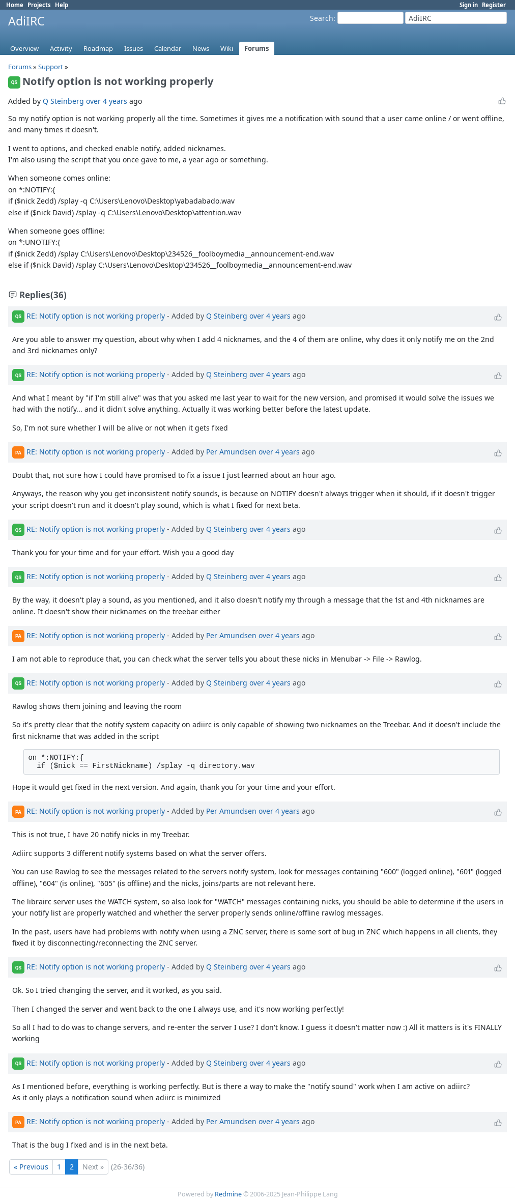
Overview (24, 48)
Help (61, 5)
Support (50, 66)
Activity (61, 48)
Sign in (469, 5)
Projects (39, 5)
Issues (133, 48)
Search (321, 18)
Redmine (228, 1194)
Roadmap (98, 48)
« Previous (31, 1166)
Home (14, 5)
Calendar (167, 48)
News (200, 48)
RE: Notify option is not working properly (95, 315)
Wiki (226, 48)
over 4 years (106, 101)
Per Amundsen (231, 451)
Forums (256, 48)
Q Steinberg (63, 101)
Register (494, 5)
